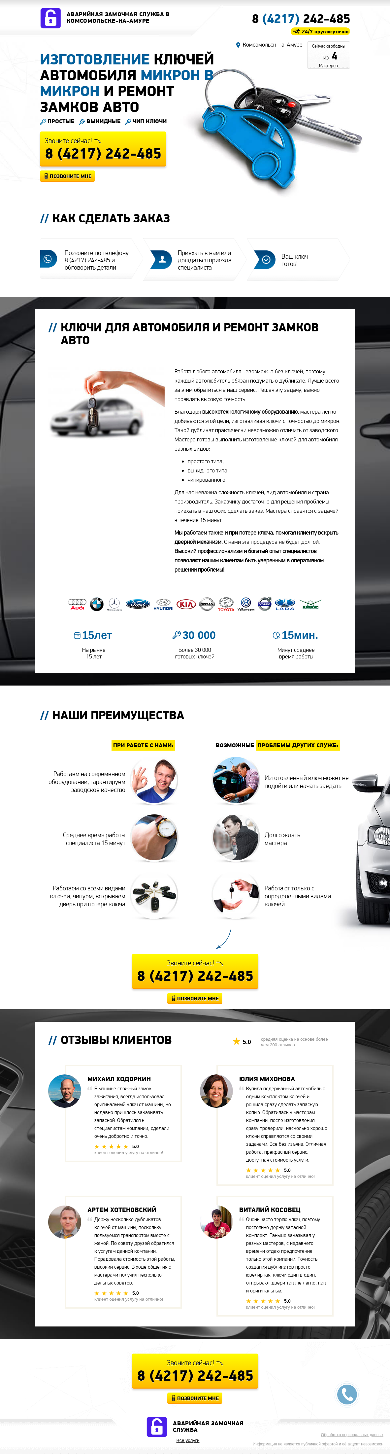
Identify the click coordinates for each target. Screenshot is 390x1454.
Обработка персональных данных (352, 1435)
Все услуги (188, 1440)
